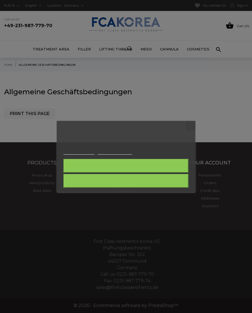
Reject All (126, 166)
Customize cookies (115, 152)
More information (79, 152)
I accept (126, 181)
